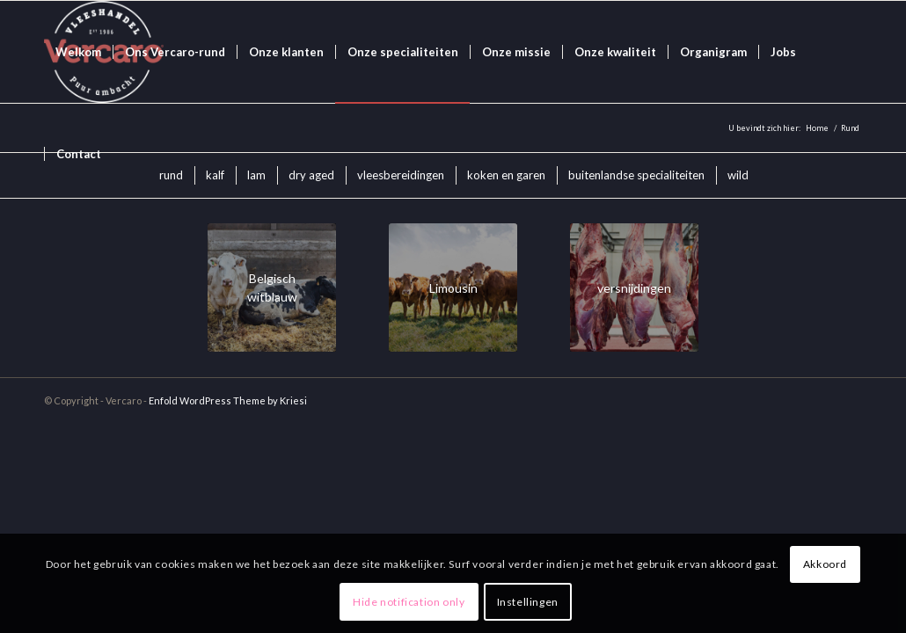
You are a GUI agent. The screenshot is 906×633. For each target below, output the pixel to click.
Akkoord (825, 564)
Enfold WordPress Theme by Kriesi (228, 400)
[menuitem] (78, 52)
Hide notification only (408, 601)
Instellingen (528, 601)
